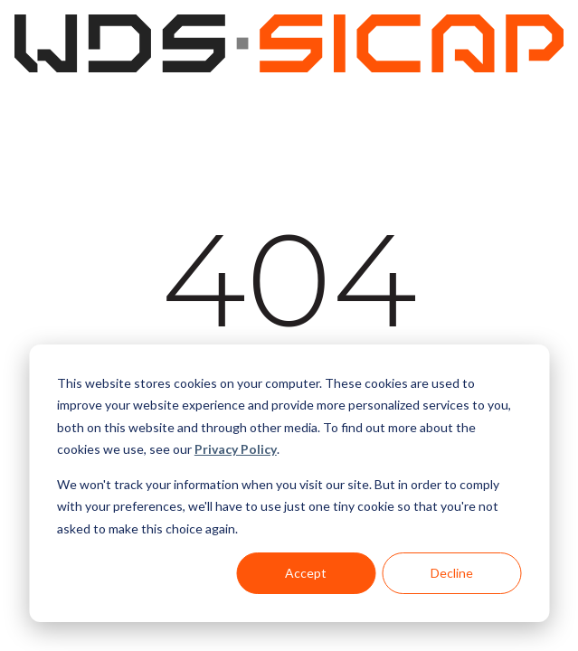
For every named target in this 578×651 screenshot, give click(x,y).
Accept (306, 572)
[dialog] (289, 483)
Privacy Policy (235, 449)
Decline (452, 572)
